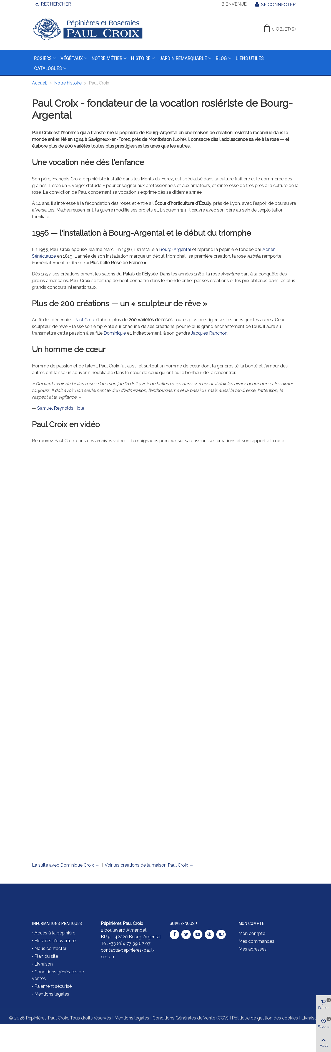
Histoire (141, 58)
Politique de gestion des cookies (265, 1018)
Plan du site (46, 956)
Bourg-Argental (175, 249)
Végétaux (72, 58)
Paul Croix (84, 319)
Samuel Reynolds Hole (60, 408)
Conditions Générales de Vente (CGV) (190, 1018)
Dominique (115, 333)
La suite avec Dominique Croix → (65, 865)
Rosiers (43, 58)
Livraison (43, 964)
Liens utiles (250, 58)
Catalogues (48, 68)
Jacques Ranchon (209, 333)
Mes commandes (256, 941)
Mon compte (252, 933)
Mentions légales (51, 994)
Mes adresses (253, 949)
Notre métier (107, 58)
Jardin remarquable (183, 58)
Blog (221, 58)
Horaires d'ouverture (55, 940)
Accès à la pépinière (54, 933)
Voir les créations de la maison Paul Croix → (149, 865)
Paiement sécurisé (53, 986)
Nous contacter (50, 948)
